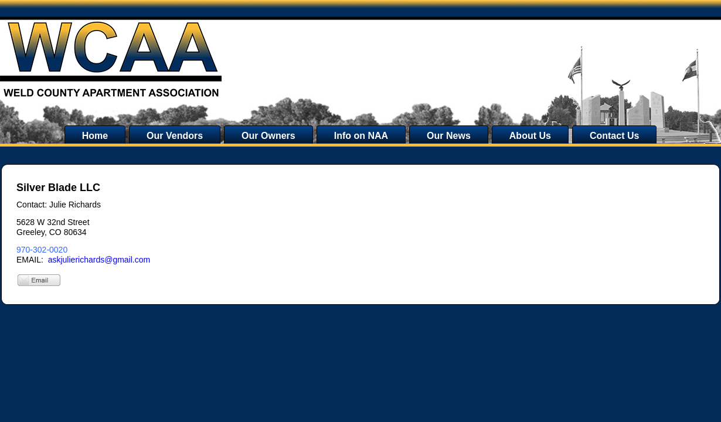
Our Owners (268, 136)
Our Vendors (175, 136)
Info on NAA (361, 136)
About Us (530, 136)
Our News (449, 136)
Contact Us (614, 136)
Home (95, 136)
